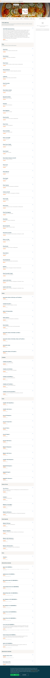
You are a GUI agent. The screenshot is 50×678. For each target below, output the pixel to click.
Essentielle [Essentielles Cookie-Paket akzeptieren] (24, 674)
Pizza (9, 18)
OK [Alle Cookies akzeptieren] (14, 674)
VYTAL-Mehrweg (4, 18)
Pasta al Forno (26, 18)
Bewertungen (22, 4)
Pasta (21, 18)
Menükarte (16, 4)
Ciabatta (17, 18)
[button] (33, 18)
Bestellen (42, 29)
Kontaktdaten (29, 4)
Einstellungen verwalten (34, 670)
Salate (13, 18)
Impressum (35, 4)
